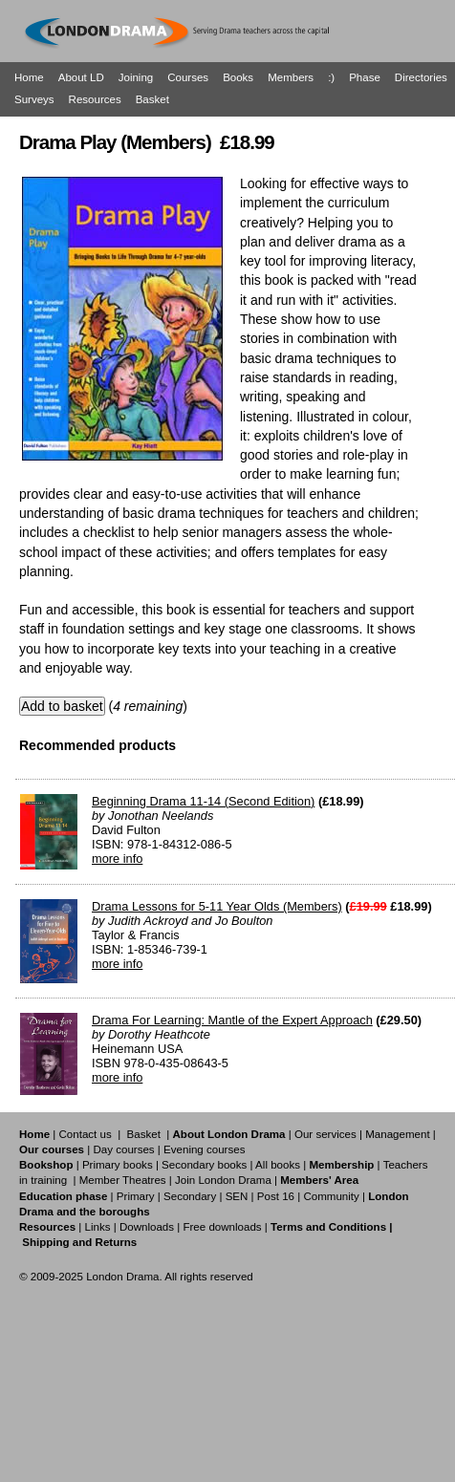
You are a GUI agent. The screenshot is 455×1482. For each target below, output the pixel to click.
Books (238, 77)
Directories (421, 77)
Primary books (117, 1165)
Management (397, 1134)
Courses (187, 77)
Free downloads (222, 1227)
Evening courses (204, 1149)
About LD (81, 77)
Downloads (146, 1227)
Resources (95, 99)
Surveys (34, 99)
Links (97, 1227)
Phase (364, 77)
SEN (237, 1196)
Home (29, 77)
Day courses (123, 1149)
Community (330, 1196)
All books (277, 1165)
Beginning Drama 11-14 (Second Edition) (203, 801)
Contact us (85, 1134)
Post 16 (275, 1196)
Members (291, 77)
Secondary (189, 1196)
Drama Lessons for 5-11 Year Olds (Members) (217, 906)
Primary (136, 1196)
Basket (152, 99)
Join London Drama (223, 1180)
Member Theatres (122, 1180)
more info (117, 858)
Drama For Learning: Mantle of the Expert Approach (232, 1020)
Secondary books (204, 1165)
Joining (136, 77)
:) (331, 77)
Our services (325, 1134)
